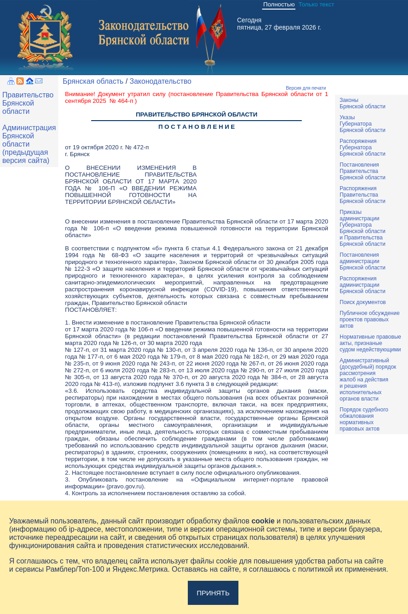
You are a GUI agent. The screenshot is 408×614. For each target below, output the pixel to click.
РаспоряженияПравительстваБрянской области (363, 194)
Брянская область (93, 81)
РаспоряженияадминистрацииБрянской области (363, 284)
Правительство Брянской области (27, 103)
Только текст (316, 4)
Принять (212, 593)
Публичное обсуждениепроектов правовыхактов (370, 319)
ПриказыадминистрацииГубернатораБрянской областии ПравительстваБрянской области (363, 228)
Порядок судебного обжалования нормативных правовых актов (364, 419)
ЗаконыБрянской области (363, 103)
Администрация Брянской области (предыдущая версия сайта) (29, 144)
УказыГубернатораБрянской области (363, 123)
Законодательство (160, 81)
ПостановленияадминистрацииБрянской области (363, 261)
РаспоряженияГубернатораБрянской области (363, 147)
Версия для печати (306, 88)
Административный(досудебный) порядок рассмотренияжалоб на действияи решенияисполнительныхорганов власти (368, 379)
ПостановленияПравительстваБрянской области (363, 171)
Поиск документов (363, 302)
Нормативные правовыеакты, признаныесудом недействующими (370, 343)
